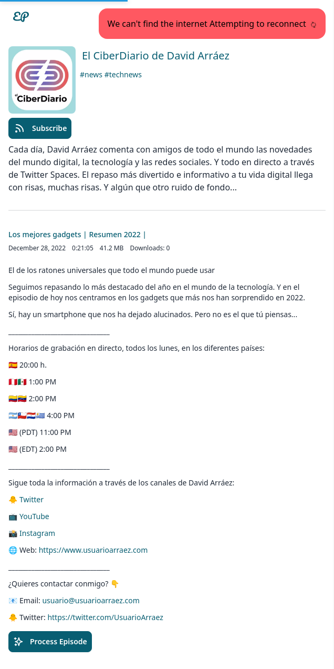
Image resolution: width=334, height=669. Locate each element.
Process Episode (50, 641)
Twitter (31, 499)
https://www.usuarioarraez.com (93, 550)
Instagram (37, 533)
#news (92, 74)
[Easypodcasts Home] (21, 16)
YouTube (34, 516)
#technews (123, 74)
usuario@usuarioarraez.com (90, 600)
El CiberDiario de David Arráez (155, 55)
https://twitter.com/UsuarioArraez (105, 617)
